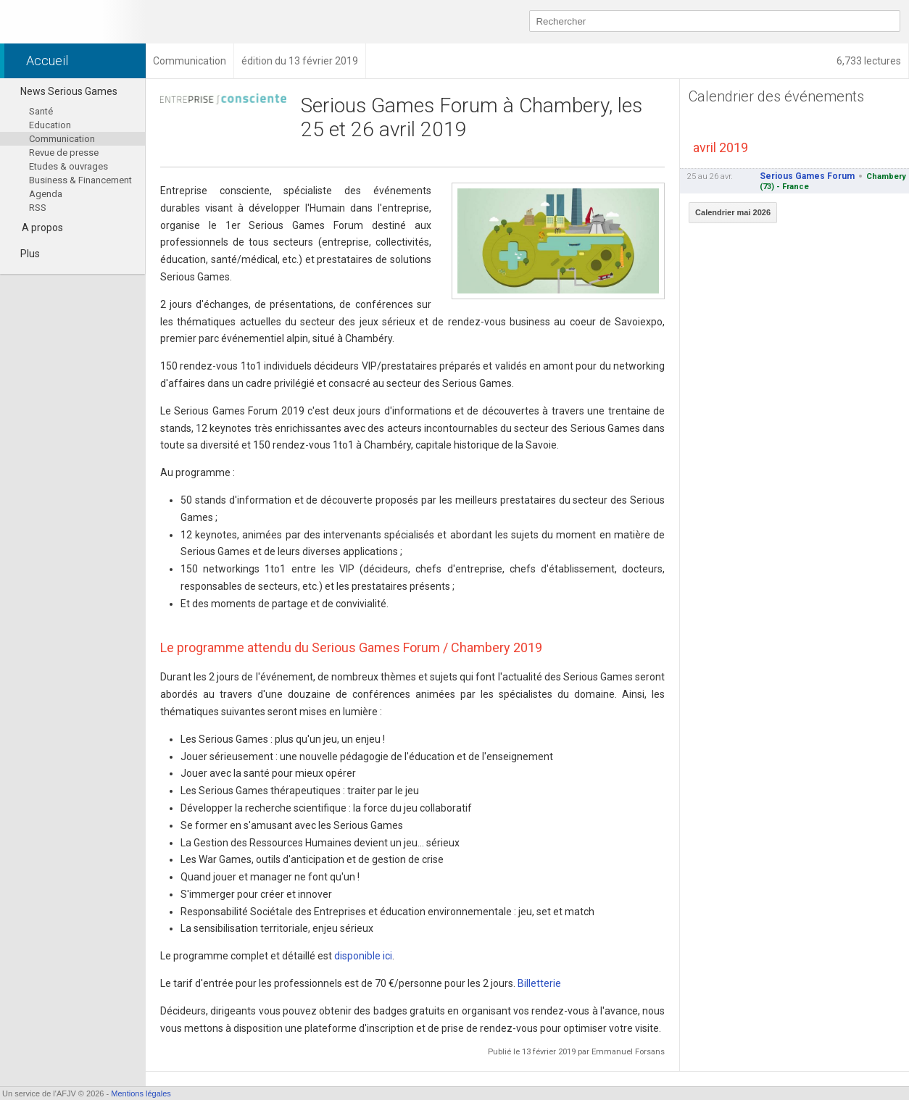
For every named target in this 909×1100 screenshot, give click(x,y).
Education (50, 125)
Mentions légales (141, 1093)
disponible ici (363, 956)
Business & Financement (80, 180)
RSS (37, 207)
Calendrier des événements (776, 96)
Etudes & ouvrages (68, 166)
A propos (42, 227)
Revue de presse (64, 152)
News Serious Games (62, 91)
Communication (62, 138)
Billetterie (539, 983)
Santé (41, 111)
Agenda (45, 193)
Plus (23, 253)
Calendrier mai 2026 (733, 212)
